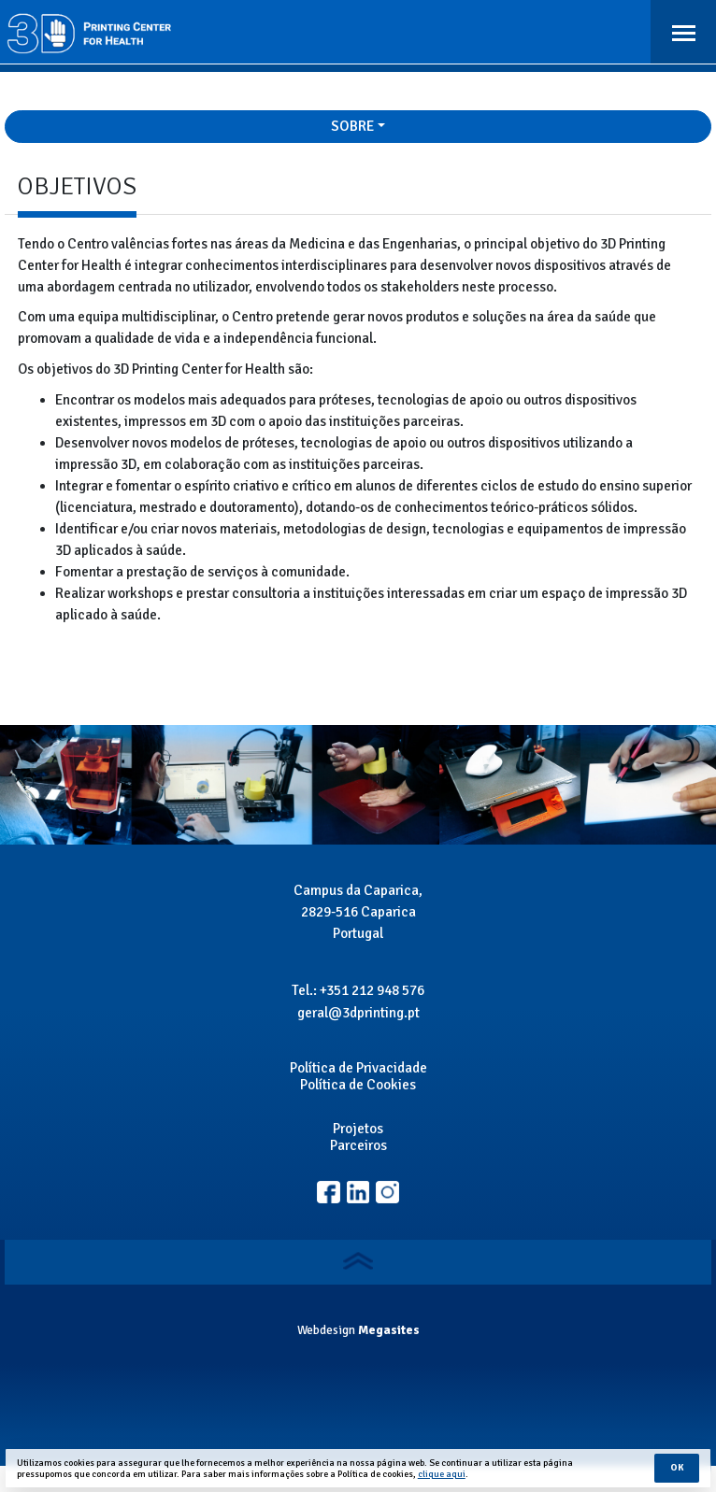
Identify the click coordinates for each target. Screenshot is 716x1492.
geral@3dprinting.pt (358, 1012)
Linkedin (387, 1192)
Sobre (352, 126)
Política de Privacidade (358, 1067)
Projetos (358, 1128)
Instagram (358, 1192)
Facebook (328, 1192)
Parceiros (358, 1145)
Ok (676, 1467)
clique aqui (441, 1474)
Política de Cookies (358, 1084)
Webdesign (326, 1330)
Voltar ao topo (358, 1261)
